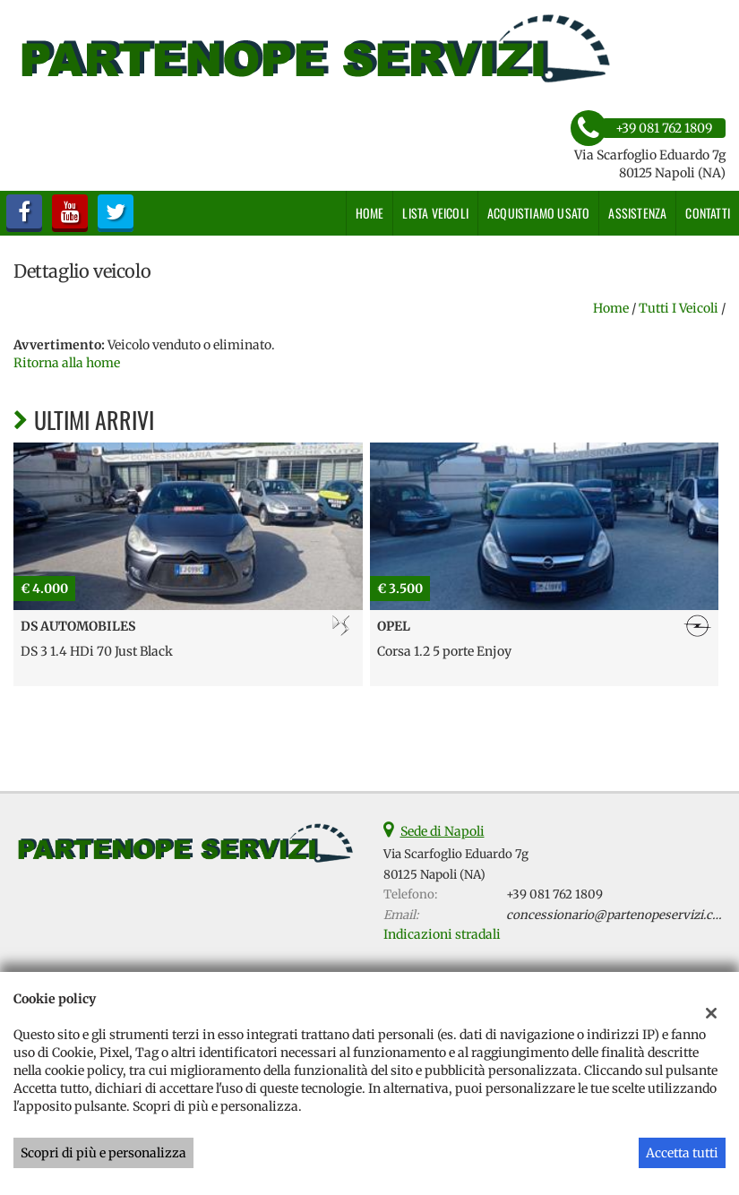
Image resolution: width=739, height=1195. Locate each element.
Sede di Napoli (442, 831)
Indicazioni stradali (442, 934)
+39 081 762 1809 (554, 894)
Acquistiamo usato (538, 212)
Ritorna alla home (66, 363)
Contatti (707, 212)
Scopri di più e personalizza (103, 1153)
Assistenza (637, 212)
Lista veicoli (435, 212)
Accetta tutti (682, 1153)
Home (370, 212)
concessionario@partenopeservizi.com (618, 915)
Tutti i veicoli (678, 308)
